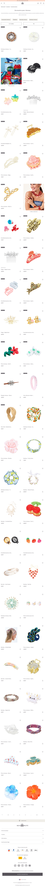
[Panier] (43, 3)
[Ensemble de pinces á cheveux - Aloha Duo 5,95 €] (11, 102)
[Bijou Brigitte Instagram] (19, 865)
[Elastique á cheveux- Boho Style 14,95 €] (11, 606)
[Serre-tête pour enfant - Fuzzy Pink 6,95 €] (33, 386)
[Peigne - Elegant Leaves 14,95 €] (11, 260)
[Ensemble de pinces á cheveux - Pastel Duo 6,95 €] (11, 291)
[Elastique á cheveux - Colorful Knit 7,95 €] (11, 39)
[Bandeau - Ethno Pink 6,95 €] (33, 732)
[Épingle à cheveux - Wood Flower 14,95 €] (11, 386)
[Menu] (11, 23)
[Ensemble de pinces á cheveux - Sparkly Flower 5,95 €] (33, 323)
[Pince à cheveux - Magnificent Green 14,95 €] (33, 638)
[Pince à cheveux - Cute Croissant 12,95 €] (33, 134)
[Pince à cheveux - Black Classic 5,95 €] (33, 71)
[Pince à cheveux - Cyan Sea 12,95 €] (33, 763)
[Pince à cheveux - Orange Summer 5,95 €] (33, 795)
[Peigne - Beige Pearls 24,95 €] (11, 323)
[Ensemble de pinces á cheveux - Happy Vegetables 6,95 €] (33, 543)
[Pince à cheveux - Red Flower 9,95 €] (11, 354)
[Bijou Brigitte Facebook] (22, 865)
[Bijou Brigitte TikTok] (15, 865)
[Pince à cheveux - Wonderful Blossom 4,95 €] (11, 449)
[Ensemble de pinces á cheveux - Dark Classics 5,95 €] (11, 543)
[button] (38, 3)
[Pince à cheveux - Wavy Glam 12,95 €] (11, 197)
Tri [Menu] (33, 23)
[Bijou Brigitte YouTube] (29, 865)
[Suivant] (42, 814)
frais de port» (20, 882)
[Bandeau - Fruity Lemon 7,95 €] (33, 449)
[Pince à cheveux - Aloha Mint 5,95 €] (33, 354)
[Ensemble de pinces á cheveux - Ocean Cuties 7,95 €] (11, 228)
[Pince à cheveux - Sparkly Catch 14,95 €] (33, 291)
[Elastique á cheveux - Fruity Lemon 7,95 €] (11, 480)
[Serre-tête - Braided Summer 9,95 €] (11, 417)
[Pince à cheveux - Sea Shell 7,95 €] (33, 165)
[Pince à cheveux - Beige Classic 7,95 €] (11, 165)
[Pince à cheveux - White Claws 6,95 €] (33, 700)
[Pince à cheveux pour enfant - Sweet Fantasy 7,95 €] (33, 606)
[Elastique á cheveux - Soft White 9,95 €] (33, 39)
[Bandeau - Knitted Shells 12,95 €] (11, 638)
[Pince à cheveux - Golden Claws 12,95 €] (33, 228)
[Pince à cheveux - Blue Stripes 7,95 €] (11, 763)
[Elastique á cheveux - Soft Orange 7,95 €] (33, 417)
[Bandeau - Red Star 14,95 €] (33, 575)
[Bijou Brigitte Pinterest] (26, 865)
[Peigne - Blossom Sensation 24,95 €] (33, 102)
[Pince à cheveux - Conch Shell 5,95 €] (11, 732)
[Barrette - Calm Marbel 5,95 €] (11, 575)
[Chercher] (4, 3)
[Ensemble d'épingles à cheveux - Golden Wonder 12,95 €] (11, 134)
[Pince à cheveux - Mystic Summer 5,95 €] (11, 795)
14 (36, 814)
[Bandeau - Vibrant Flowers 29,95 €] (33, 480)
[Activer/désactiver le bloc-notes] (20, 27)
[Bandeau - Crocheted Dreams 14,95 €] (11, 512)
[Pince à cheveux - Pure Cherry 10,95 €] (33, 512)
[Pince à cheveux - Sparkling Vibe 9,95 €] (33, 669)
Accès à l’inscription (22, 874)
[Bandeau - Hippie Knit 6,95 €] (11, 700)
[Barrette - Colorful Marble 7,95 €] (11, 669)
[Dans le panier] (20, 51)
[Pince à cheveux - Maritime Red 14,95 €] (33, 260)
